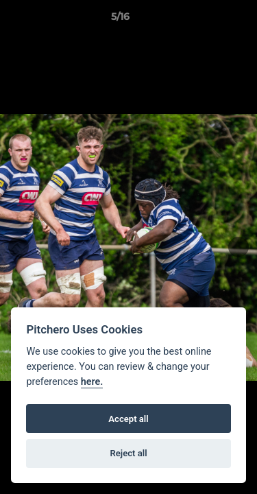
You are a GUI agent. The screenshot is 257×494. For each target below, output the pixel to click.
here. (92, 382)
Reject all (128, 453)
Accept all (128, 419)
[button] (207, 20)
